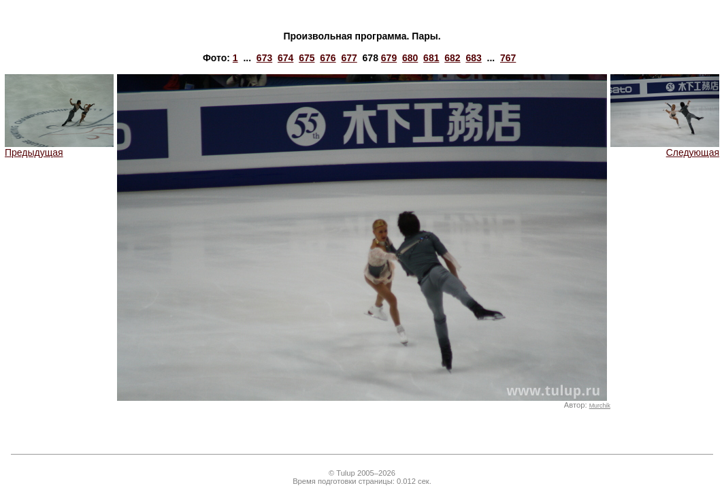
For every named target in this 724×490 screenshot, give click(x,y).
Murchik (599, 405)
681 (431, 57)
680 (410, 57)
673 (264, 57)
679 (389, 57)
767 (508, 57)
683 (473, 57)
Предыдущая (59, 148)
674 (285, 57)
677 (349, 57)
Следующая (664, 148)
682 (452, 57)
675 (306, 57)
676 (327, 57)
